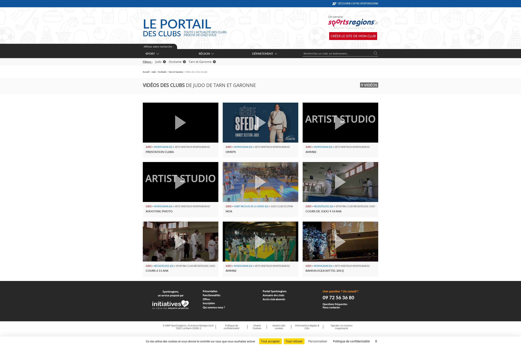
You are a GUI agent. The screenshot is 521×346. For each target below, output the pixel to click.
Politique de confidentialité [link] (351, 341)
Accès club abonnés (274, 299)
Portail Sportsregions (274, 291)
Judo (160, 62)
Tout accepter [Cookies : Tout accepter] (270, 341)
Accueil (146, 72)
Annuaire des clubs (273, 295)
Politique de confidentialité (231, 326)
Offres (206, 299)
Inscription (209, 303)
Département (264, 53)
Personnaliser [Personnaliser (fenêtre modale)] (317, 341)
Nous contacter (331, 307)
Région (206, 53)
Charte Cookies (257, 326)
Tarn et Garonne (202, 62)
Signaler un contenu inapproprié (341, 326)
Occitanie (177, 62)
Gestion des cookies (278, 326)
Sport (152, 53)
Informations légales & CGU (307, 326)
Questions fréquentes (335, 304)
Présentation (210, 291)
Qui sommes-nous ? (214, 307)
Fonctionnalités (211, 295)
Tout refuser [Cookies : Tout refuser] (294, 341)
